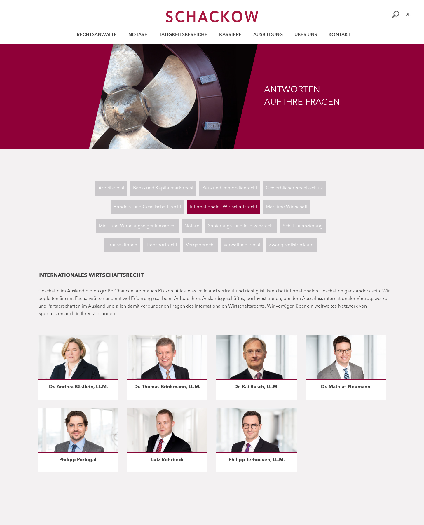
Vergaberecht (200, 245)
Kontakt (339, 35)
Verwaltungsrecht (242, 245)
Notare (137, 35)
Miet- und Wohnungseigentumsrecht (137, 226)
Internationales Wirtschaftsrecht (223, 207)
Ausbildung (268, 35)
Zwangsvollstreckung (291, 245)
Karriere (230, 35)
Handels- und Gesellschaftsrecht (147, 207)
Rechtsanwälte (97, 35)
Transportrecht (161, 245)
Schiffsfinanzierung (303, 226)
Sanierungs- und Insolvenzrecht (241, 226)
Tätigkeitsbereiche (183, 35)
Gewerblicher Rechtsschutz (294, 188)
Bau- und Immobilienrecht (229, 188)
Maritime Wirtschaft (287, 207)
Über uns (305, 35)
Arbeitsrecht (111, 188)
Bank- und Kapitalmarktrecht (163, 188)
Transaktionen (122, 245)
